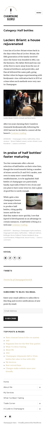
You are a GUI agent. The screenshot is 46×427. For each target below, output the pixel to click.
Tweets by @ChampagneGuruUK (18, 280)
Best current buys (13, 365)
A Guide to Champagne (14, 409)
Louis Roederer (9, 237)
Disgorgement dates (11, 233)
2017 (7, 341)
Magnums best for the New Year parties (23, 344)
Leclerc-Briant (32, 141)
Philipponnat (19, 237)
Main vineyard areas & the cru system (22, 337)
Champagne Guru (10, 423)
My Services (11, 362)
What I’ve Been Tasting (14, 398)
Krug (36, 235)
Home (6, 382)
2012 (8, 353)
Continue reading (18, 133)
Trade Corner (9, 403)
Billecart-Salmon (35, 233)
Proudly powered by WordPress (29, 423)
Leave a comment (19, 143)
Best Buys (16, 230)
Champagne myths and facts (30, 230)
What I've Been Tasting (16, 347)
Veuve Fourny (30, 237)
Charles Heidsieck (27, 235)
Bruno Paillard (16, 141)
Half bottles (31, 139)
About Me (10, 350)
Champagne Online (20, 139)
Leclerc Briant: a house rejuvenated (22, 42)
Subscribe (10, 318)
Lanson (24, 141)
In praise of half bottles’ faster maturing (22, 154)
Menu (38, 13)
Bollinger (7, 235)
